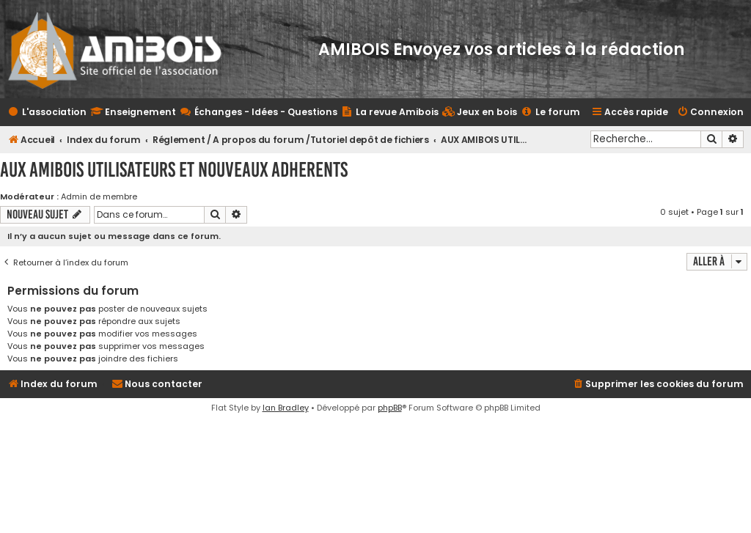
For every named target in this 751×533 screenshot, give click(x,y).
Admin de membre (99, 196)
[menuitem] (479, 112)
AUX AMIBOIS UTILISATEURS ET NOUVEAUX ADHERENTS (174, 169)
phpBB (390, 407)
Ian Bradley (286, 407)
